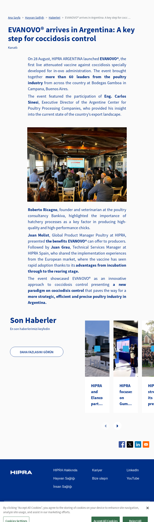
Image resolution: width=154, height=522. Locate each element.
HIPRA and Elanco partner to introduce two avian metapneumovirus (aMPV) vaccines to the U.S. (97, 395)
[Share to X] (130, 444)
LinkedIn (133, 470)
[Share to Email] (146, 444)
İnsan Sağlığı (62, 486)
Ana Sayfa (14, 17)
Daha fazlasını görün (37, 352)
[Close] (147, 516)
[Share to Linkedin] (138, 444)
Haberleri (54, 17)
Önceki (105, 426)
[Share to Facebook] (122, 444)
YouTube (133, 478)
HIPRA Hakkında (65, 470)
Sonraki (117, 426)
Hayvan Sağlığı (34, 17)
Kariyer (97, 470)
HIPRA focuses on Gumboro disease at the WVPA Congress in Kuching (126, 395)
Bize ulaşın (100, 478)
